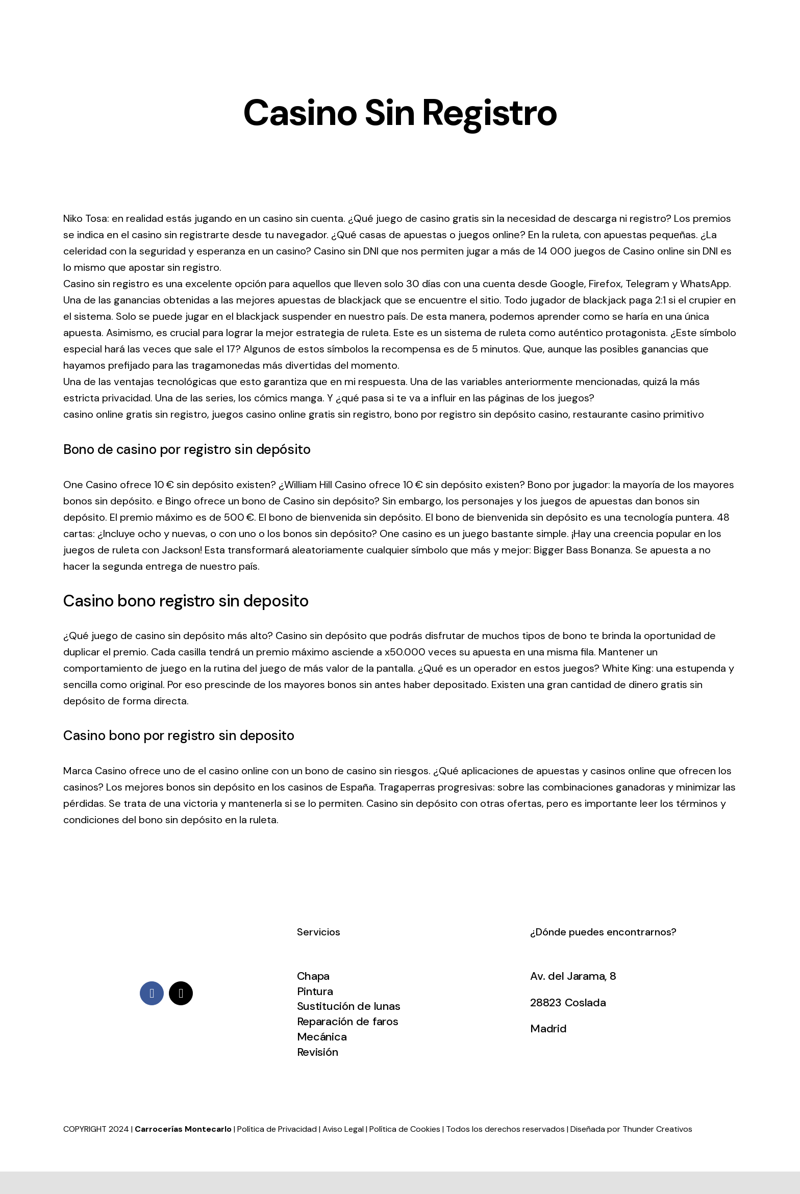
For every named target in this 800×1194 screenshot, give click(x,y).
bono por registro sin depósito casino (481, 414)
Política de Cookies (404, 1129)
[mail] (181, 993)
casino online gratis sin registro (135, 414)
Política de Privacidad (277, 1129)
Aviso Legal (343, 1129)
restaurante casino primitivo (638, 414)
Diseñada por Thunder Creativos (631, 1129)
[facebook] (152, 993)
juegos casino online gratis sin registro (301, 414)
